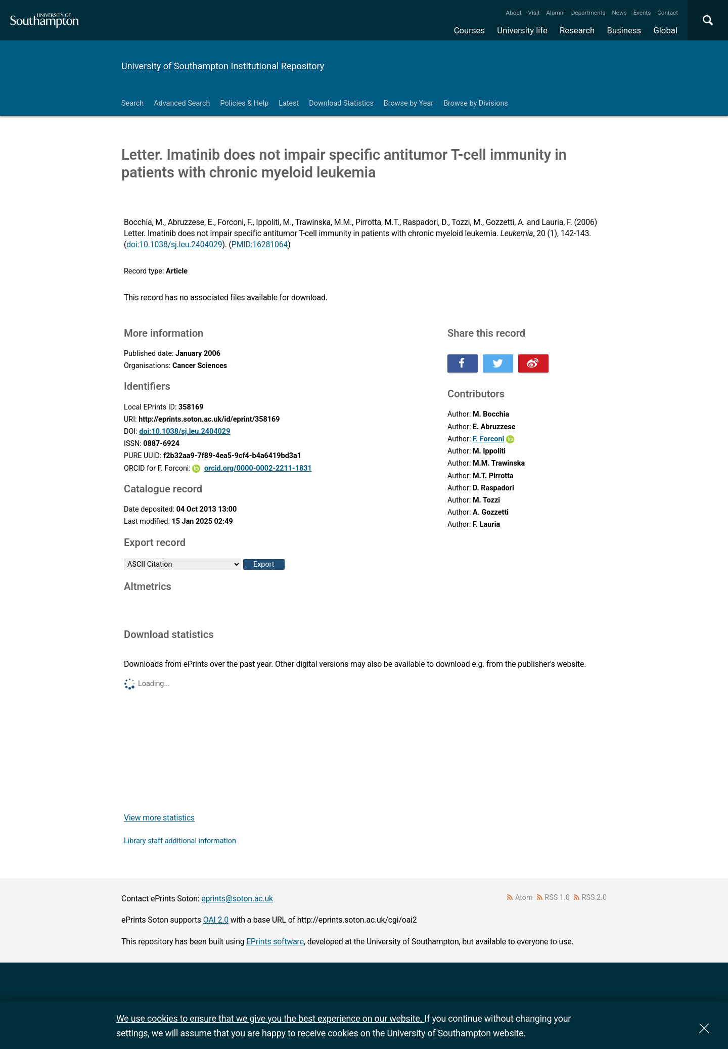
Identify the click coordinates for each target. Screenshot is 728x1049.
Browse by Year (408, 103)
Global (665, 30)
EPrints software (275, 941)
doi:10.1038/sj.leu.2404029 (174, 244)
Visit (534, 12)
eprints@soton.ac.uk (237, 898)
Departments (588, 12)
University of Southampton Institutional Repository (222, 66)
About (514, 12)
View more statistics (159, 818)
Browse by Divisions (475, 103)
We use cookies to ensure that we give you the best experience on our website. (270, 1018)
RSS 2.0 (594, 897)
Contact (667, 12)
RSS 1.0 (557, 897)
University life (522, 30)
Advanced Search (182, 103)
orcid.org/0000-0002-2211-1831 (258, 468)
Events (642, 12)
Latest (289, 103)
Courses (469, 30)
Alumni (555, 12)
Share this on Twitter (498, 363)
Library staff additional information (180, 841)
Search (132, 103)
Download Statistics (341, 103)
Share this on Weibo (533, 363)
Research (577, 30)
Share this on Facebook (462, 363)
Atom (524, 897)
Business (624, 30)
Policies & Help (244, 103)
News (619, 12)
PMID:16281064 (260, 244)
